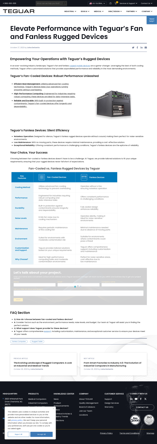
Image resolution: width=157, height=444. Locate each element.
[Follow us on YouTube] (136, 399)
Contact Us (142, 407)
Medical (97, 11)
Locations (83, 415)
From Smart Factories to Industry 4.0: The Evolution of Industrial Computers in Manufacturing (112, 364)
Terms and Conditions (130, 433)
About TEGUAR (86, 399)
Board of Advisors (87, 407)
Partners (130, 11)
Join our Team (85, 411)
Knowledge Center (64, 394)
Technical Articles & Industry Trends (63, 415)
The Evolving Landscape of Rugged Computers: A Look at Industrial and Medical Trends (43, 364)
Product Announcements (61, 404)
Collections (59, 420)
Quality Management (88, 403)
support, (47, 331)
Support (108, 399)
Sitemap (150, 433)
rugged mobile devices (79, 65)
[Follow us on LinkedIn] (131, 399)
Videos (57, 409)
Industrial (69, 11)
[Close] (53, 408)
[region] (30, 423)
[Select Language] (97, 3)
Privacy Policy (106, 433)
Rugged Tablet (37, 341)
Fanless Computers (19, 341)
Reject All (18, 434)
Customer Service (114, 394)
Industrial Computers (38, 403)
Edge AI (84, 11)
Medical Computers (37, 399)
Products (33, 394)
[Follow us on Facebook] (140, 399)
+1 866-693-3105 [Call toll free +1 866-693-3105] (9, 3)
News (56, 399)
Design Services (112, 403)
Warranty (109, 407)
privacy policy (17, 420)
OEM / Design (114, 11)
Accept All (41, 434)
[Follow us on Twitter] (145, 399)
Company (146, 11)
